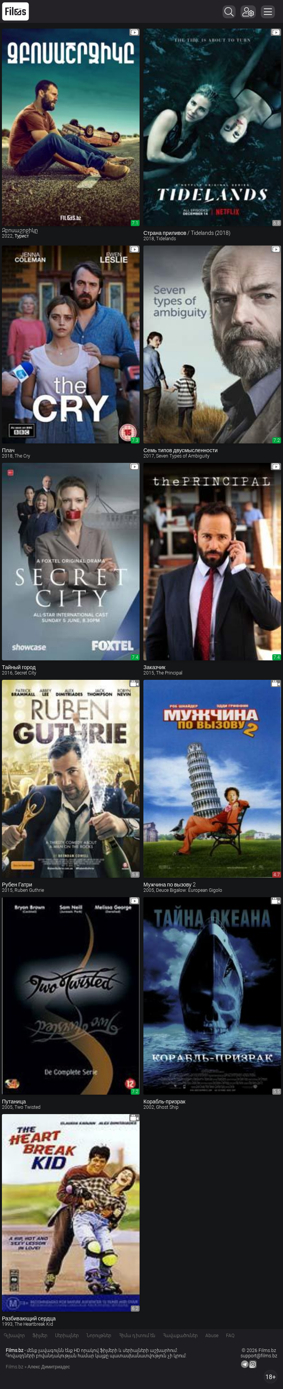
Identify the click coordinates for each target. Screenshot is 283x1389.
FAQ (230, 1335)
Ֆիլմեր (40, 1335)
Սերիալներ (67, 1335)
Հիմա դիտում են (137, 1335)
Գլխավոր (14, 1335)
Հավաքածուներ (180, 1335)
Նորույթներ (98, 1335)
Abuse (211, 1335)
